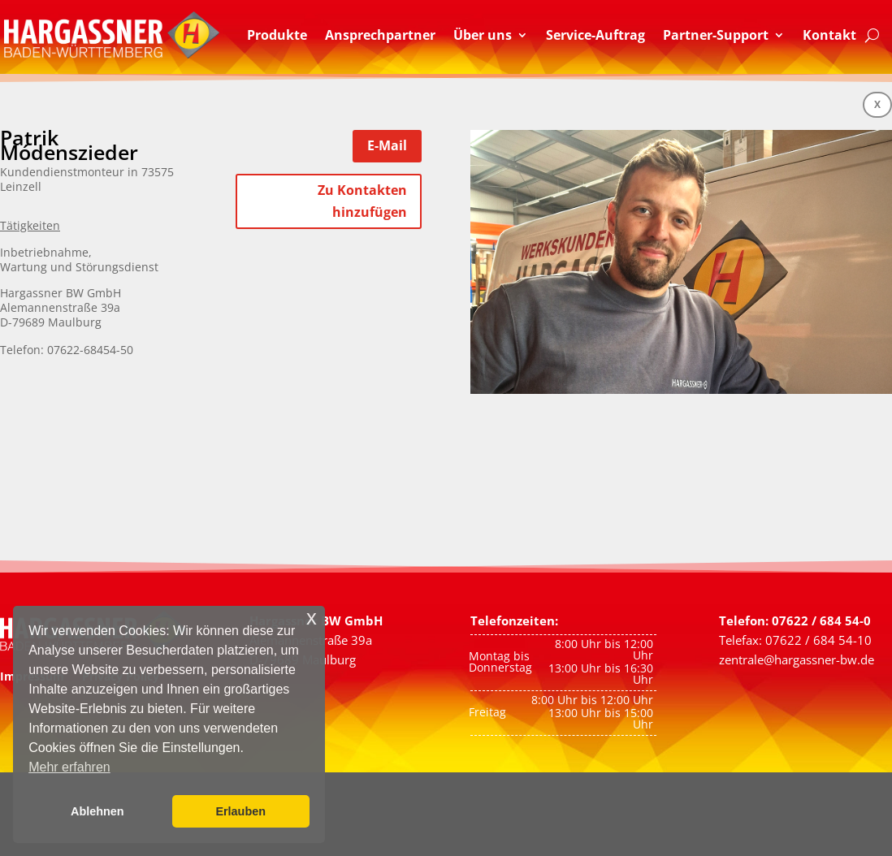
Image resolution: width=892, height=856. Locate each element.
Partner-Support (716, 35)
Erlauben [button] (240, 811)
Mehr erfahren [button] (69, 767)
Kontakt (829, 35)
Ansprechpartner (380, 35)
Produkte (277, 35)
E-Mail (387, 145)
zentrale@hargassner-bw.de (796, 659)
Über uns (482, 35)
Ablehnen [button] (97, 811)
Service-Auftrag (595, 35)
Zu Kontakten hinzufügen (362, 201)
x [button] (311, 617)
